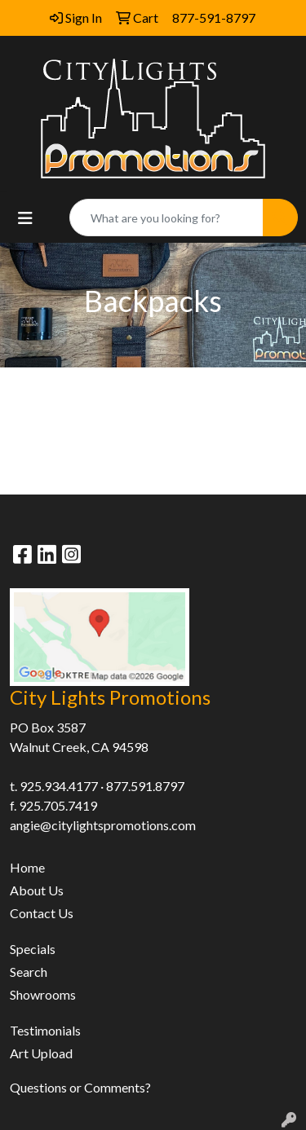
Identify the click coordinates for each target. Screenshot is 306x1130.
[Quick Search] (166, 217)
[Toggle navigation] (25, 218)
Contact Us (41, 913)
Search (28, 971)
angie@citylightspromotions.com (103, 825)
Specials (32, 948)
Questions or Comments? (80, 1087)
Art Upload (41, 1053)
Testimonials (45, 1030)
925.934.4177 (59, 786)
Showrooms (43, 994)
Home (27, 867)
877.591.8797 (145, 786)
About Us (37, 890)
